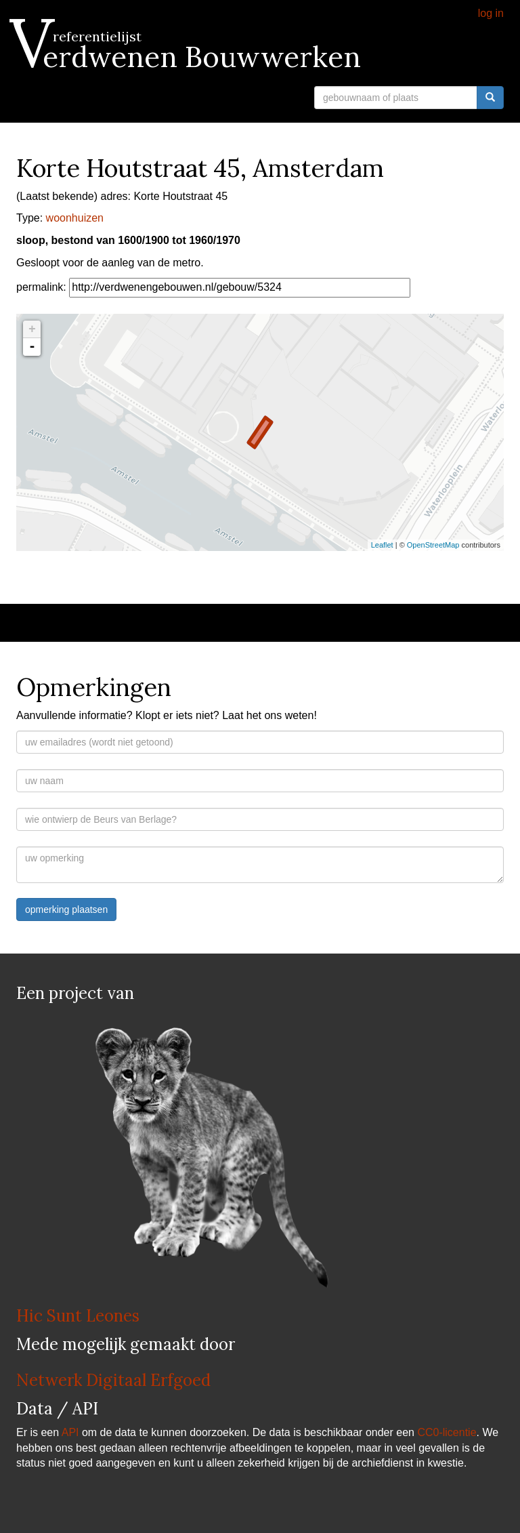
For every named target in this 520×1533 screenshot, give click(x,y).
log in (491, 13)
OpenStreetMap (433, 545)
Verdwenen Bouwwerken (188, 57)
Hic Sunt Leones (77, 1315)
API (70, 1432)
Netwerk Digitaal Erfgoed (113, 1380)
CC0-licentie (446, 1432)
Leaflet (382, 545)
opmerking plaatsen (66, 909)
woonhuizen (75, 218)
